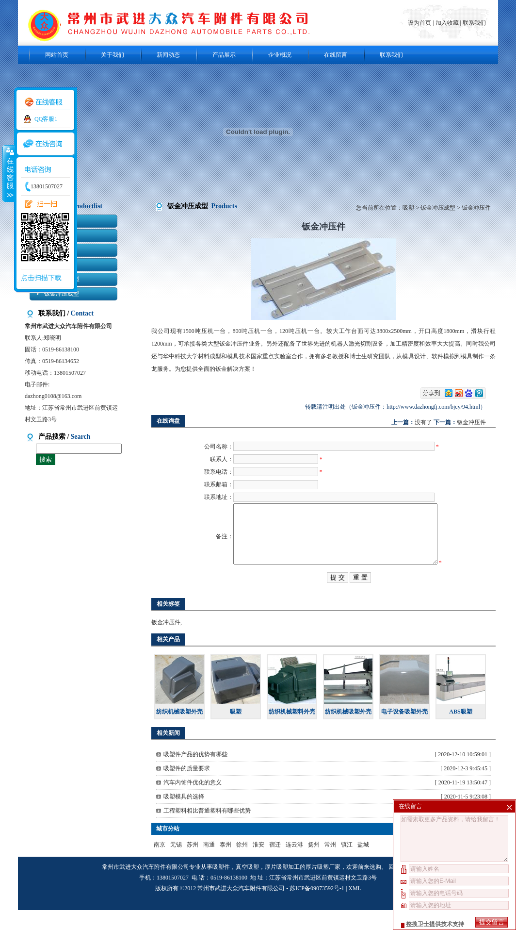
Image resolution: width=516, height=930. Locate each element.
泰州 (225, 864)
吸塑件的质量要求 (186, 788)
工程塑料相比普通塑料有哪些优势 (207, 830)
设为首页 (420, 22)
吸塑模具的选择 (183, 816)
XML (354, 908)
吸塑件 (221, 886)
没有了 (423, 422)
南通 (209, 864)
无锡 (176, 864)
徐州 (242, 864)
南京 (159, 864)
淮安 (258, 864)
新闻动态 (168, 54)
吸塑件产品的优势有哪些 (195, 774)
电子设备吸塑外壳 (404, 731)
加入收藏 (447, 22)
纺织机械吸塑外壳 (179, 731)
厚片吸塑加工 (282, 886)
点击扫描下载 (41, 278)
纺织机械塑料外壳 (292, 731)
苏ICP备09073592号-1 (317, 908)
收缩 (8, 173)
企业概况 (279, 54)
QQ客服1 (45, 119)
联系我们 (474, 22)
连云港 (294, 864)
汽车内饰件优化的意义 (192, 802)
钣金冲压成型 (437, 207)
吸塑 (408, 207)
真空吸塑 (247, 886)
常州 (330, 864)
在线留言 (335, 54)
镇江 (347, 864)
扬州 (314, 864)
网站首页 (56, 54)
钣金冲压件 (471, 422)
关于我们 (112, 54)
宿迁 (275, 864)
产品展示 (224, 54)
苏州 (192, 864)
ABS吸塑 (460, 731)
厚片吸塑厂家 (323, 886)
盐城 (363, 864)
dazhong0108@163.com (53, 396)
